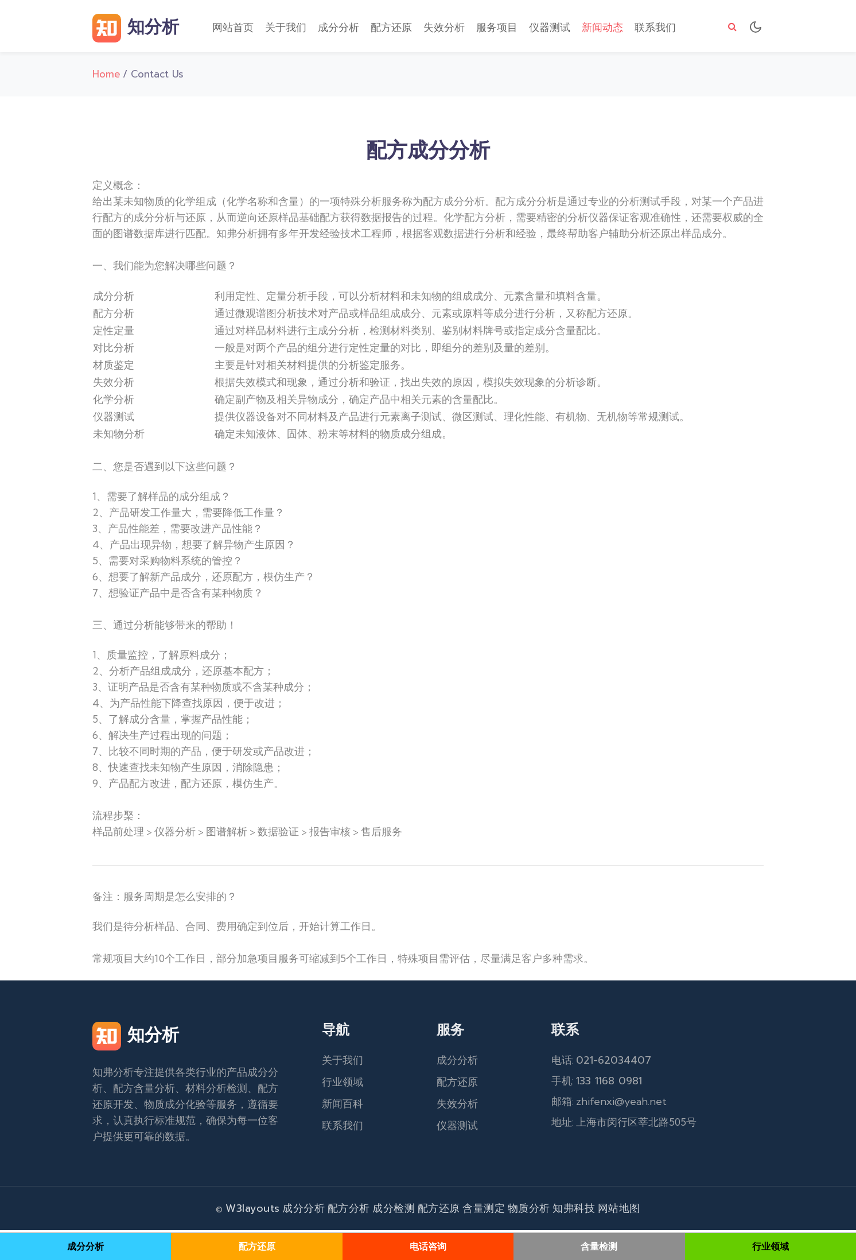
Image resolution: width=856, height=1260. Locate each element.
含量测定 (483, 1211)
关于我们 (285, 28)
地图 (629, 1211)
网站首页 (233, 28)
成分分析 (338, 28)
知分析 (135, 28)
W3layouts (252, 1211)
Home (106, 76)
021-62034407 (613, 1062)
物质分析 (529, 1211)
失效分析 (444, 28)
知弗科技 (573, 1211)
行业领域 (342, 1084)
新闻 (332, 1106)
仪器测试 (549, 28)
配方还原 (391, 28)
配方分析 (349, 1211)
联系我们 (655, 28)
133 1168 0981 (609, 1083)
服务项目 (497, 28)
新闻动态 (602, 28)
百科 (353, 1106)
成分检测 (393, 1211)
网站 (608, 1211)
